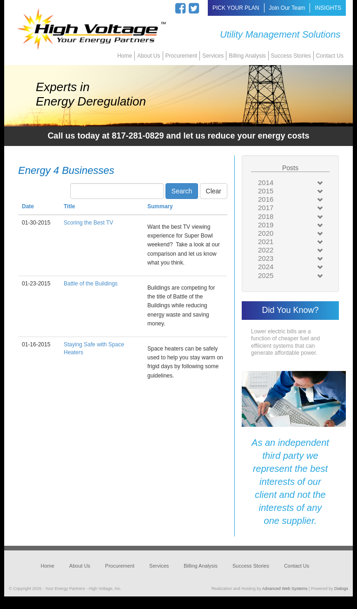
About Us (148, 56)
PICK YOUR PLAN (235, 8)
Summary (160, 206)
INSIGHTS (328, 8)
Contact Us (330, 56)
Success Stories (291, 56)
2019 (265, 225)
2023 (265, 258)
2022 (265, 250)
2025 (265, 275)
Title (69, 206)
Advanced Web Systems (285, 588)
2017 (265, 208)
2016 (265, 199)
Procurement (181, 56)
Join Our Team (287, 8)
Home (124, 56)
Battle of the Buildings (91, 283)
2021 (265, 241)
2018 (265, 216)
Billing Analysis (247, 56)
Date (28, 206)
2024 (265, 267)
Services (213, 56)
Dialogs (341, 588)
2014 (265, 182)
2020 (265, 233)
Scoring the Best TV (88, 222)
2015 (265, 191)
